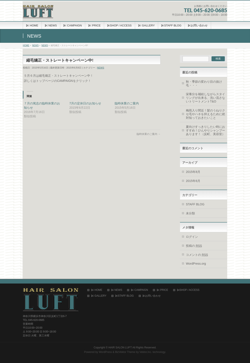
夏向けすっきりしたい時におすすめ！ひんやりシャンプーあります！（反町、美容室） (205, 130)
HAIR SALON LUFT (120, 347)
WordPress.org (196, 263)
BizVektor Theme (125, 352)
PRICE (162, 290)
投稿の (194, 245)
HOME (96, 290)
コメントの (197, 254)
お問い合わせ (152, 295)
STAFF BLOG (195, 204)
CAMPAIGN (139, 290)
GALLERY (98, 295)
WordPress (105, 352)
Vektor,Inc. (145, 352)
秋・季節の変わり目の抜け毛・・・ (204, 83)
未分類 (190, 213)
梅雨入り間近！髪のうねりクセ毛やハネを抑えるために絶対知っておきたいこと (205, 114)
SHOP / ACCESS (188, 290)
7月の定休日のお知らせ (85, 103)
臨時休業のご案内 (127, 103)
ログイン (192, 236)
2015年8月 (193, 172)
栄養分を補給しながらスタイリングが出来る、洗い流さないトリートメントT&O (205, 97)
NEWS (100, 67)
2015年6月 (193, 181)
